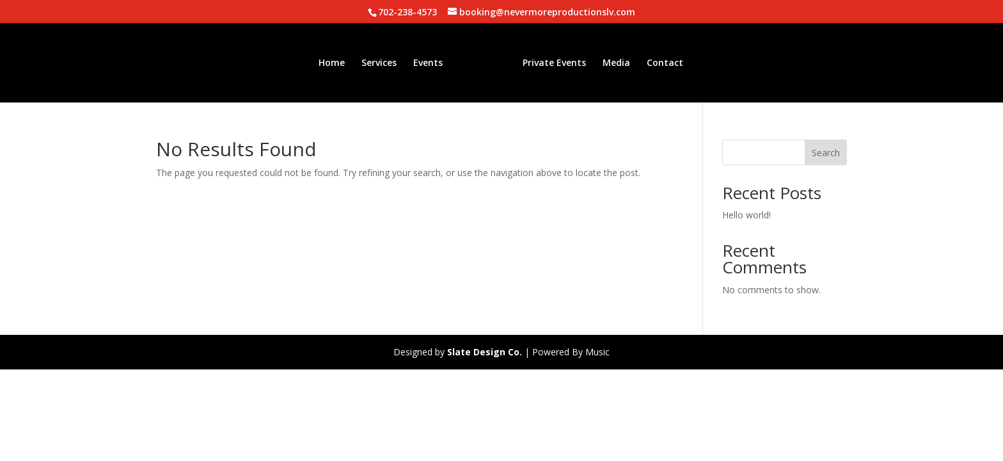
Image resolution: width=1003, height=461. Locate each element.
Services (379, 63)
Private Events (554, 63)
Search (826, 153)
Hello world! (746, 215)
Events (428, 63)
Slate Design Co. (484, 352)
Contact (665, 63)
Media (616, 63)
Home (332, 63)
